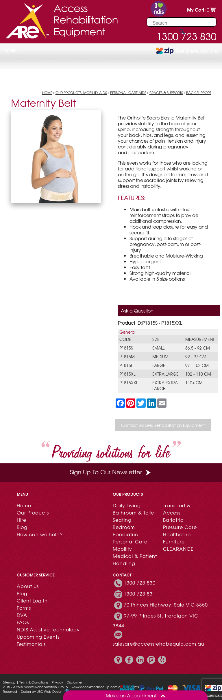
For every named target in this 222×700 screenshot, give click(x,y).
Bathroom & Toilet (134, 512)
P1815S (126, 348)
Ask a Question (137, 310)
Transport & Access (177, 509)
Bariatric (173, 519)
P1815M (127, 356)
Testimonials (31, 643)
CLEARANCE (178, 548)
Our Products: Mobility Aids (81, 92)
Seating (122, 519)
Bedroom (124, 526)
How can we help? (40, 534)
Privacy (57, 682)
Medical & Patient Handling (135, 559)
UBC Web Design (49, 691)
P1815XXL (128, 382)
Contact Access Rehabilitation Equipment (163, 425)
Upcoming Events (38, 636)
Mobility (122, 548)
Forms (24, 607)
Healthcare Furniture (177, 538)
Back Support (198, 92)
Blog (22, 526)
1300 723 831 (140, 593)
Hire (21, 519)
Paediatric (125, 534)
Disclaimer (74, 682)
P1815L (126, 365)
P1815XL (127, 374)
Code (125, 339)
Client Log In (32, 600)
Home (47, 92)
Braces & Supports (166, 92)
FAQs (23, 622)
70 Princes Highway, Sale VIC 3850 (166, 604)
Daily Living (127, 505)
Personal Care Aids (128, 92)
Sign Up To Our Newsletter (111, 472)
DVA (22, 614)
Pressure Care (180, 526)
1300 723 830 (140, 582)
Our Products (33, 512)
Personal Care (130, 541)
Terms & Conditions (33, 682)
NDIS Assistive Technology (48, 629)
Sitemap (9, 682)
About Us (28, 586)
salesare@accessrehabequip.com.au (158, 643)
